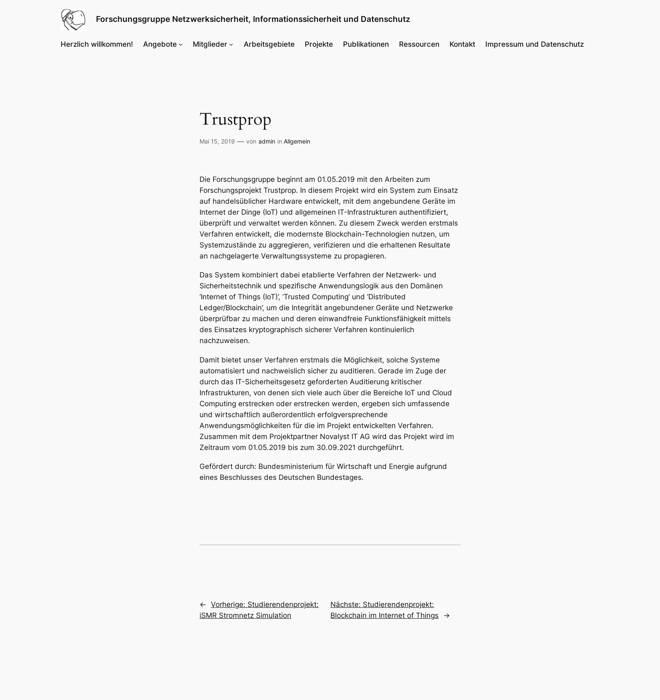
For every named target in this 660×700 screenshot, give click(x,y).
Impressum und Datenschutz (534, 44)
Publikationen (366, 44)
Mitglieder (210, 44)
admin (266, 141)
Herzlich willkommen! (97, 44)
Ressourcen (419, 44)
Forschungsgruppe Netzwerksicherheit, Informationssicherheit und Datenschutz (253, 19)
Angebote (160, 44)
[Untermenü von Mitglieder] (231, 44)
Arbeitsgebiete (269, 44)
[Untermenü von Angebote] (180, 44)
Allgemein (297, 141)
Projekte (319, 44)
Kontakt (462, 44)
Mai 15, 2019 (217, 141)
